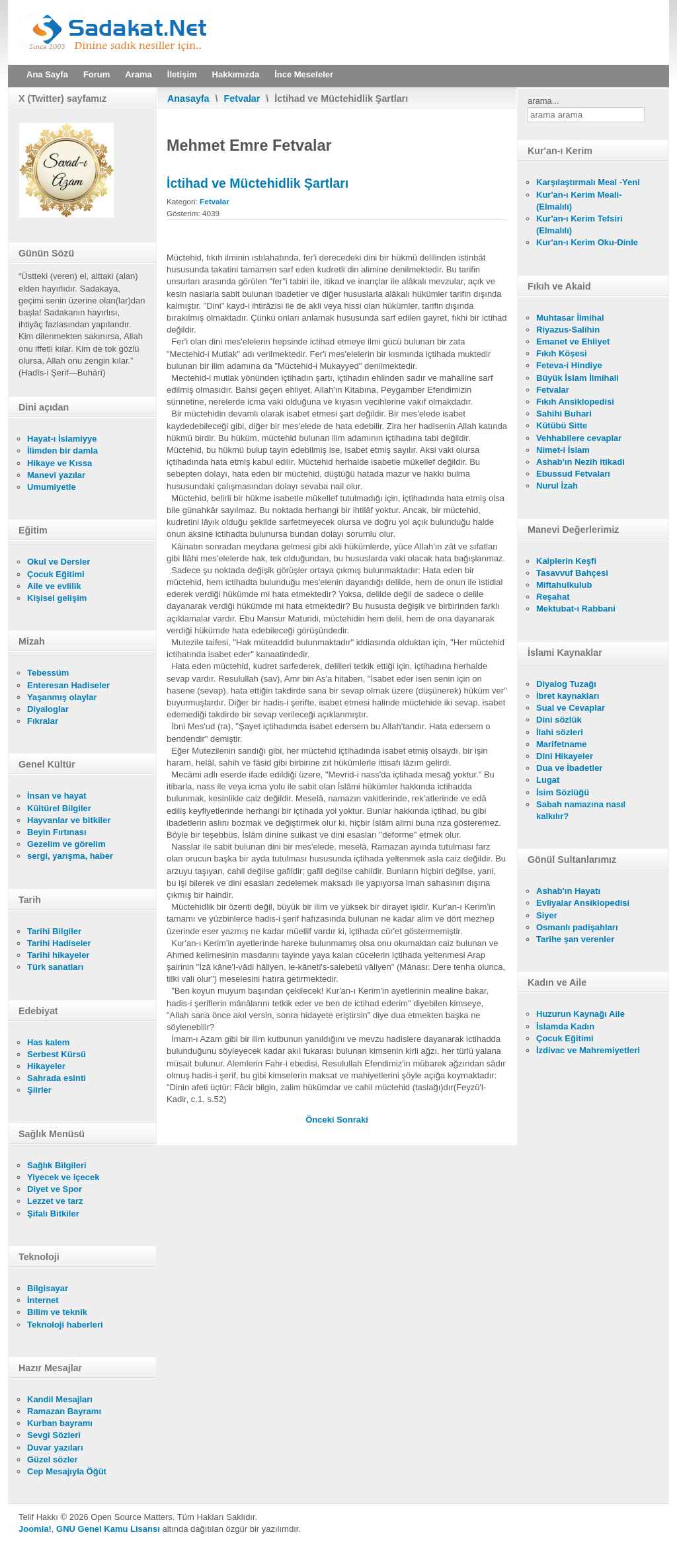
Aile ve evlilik (54, 586)
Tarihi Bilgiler (54, 931)
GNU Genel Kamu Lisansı (108, 1529)
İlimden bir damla (62, 451)
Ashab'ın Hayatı (568, 891)
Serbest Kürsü (56, 1054)
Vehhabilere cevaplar (578, 438)
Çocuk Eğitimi (56, 574)
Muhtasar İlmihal (570, 318)
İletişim (182, 74)
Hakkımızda (236, 74)
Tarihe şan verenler (575, 939)
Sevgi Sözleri (54, 1435)
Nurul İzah (557, 486)
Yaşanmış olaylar (62, 697)
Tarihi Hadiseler (59, 943)
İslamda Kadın (565, 1026)
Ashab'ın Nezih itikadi (580, 462)
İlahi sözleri (559, 732)
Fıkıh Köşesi (561, 353)
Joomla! (35, 1529)
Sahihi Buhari (564, 413)
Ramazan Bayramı (64, 1411)
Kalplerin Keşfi (566, 561)
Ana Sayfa (47, 74)
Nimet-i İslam (563, 450)
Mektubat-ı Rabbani (576, 609)
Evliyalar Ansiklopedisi (582, 903)
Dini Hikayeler (564, 756)
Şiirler (39, 1090)
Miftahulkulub (564, 585)
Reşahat (553, 597)
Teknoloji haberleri (65, 1325)
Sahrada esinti (56, 1078)
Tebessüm (48, 673)
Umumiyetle (51, 487)
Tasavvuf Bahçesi (572, 573)
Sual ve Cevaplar (570, 708)
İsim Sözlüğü (562, 792)
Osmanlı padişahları (577, 927)
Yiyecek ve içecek (63, 1177)
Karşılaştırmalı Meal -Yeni (588, 182)
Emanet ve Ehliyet (573, 341)
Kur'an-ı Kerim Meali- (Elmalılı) (579, 201)
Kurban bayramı (60, 1423)
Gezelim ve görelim (66, 844)
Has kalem (48, 1042)
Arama (138, 74)
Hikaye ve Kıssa (59, 463)
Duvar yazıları (55, 1448)
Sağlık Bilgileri (57, 1165)
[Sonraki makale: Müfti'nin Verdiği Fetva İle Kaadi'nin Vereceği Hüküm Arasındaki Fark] (352, 1120)
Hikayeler (46, 1066)
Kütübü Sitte (561, 425)
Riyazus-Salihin (568, 330)
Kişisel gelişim (57, 598)
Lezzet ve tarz (55, 1201)
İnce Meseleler (303, 74)
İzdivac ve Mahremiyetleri (588, 1050)
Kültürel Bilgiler (59, 808)
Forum (96, 74)
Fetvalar (242, 98)
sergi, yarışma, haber (70, 856)
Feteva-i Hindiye (569, 365)
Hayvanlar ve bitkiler (68, 820)
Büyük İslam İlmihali (577, 378)
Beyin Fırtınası (57, 832)
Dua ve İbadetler (569, 768)
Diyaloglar (48, 709)
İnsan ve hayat (57, 796)
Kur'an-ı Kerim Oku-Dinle (587, 242)
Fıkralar (42, 721)
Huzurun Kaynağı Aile (580, 1014)
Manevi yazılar (56, 475)
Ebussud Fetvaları (573, 474)
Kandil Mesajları (60, 1399)
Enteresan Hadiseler (68, 685)
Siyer (546, 915)
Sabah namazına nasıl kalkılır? (580, 810)
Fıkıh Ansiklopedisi (575, 402)
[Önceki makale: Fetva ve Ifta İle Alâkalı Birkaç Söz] (321, 1120)
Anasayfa (188, 98)
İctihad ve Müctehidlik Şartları (257, 183)
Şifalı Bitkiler (53, 1213)
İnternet (43, 1300)
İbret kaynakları (567, 696)
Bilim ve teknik (57, 1312)
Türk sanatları (55, 967)
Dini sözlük (559, 720)
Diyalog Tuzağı (566, 684)
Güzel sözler (52, 1459)
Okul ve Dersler (58, 562)
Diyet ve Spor (54, 1189)
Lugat (547, 780)
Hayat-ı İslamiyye (62, 439)
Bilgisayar (47, 1288)
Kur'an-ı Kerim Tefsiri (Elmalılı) (579, 224)
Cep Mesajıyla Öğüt (66, 1471)
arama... (543, 101)
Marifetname (561, 744)
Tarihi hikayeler (58, 955)
